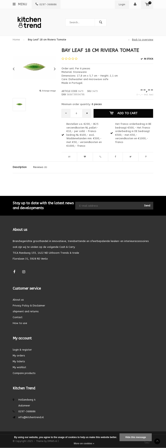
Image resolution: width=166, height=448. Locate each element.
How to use (20, 323)
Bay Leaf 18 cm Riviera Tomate (47, 39)
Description (20, 167)
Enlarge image (49, 91)
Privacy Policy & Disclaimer (29, 305)
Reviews (40, 167)
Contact (17, 317)
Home (16, 39)
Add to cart (123, 113)
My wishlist (19, 367)
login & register (22, 349)
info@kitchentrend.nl (31, 417)
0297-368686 (46, 4)
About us (18, 299)
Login (122, 4)
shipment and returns (26, 311)
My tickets (19, 361)
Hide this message (135, 437)
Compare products (24, 373)
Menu (20, 4)
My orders (19, 355)
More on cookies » (84, 443)
